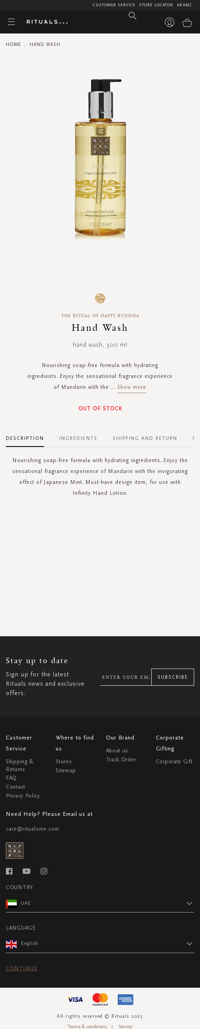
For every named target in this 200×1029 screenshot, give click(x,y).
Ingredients (78, 438)
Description (25, 438)
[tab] (29, 435)
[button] (107, 903)
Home (13, 44)
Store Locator (156, 5)
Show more (131, 387)
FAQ (11, 778)
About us (117, 750)
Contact (15, 787)
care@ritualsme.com (32, 829)
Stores (64, 761)
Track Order (121, 759)
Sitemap (66, 770)
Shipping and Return (145, 438)
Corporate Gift (174, 761)
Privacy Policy (23, 795)
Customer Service (114, 5)
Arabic (184, 5)
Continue (21, 968)
